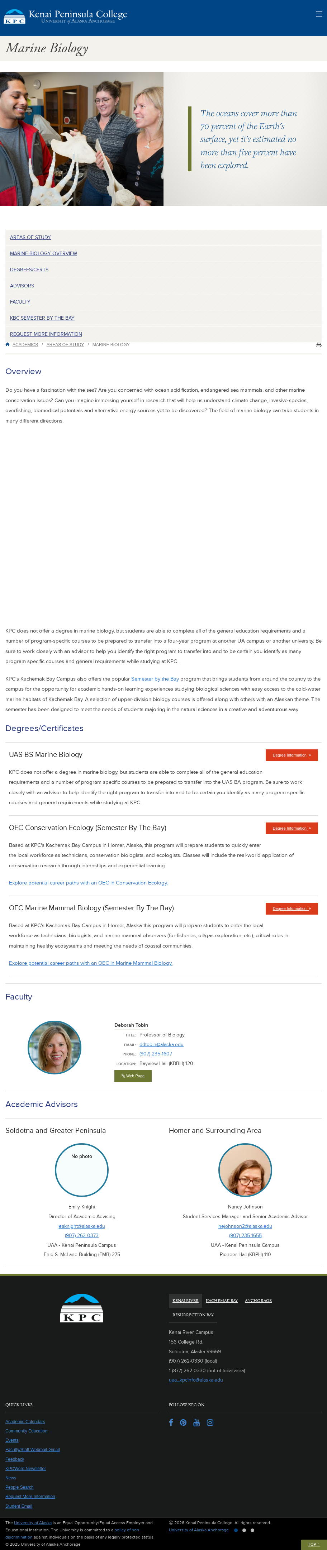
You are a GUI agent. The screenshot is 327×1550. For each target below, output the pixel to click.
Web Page (133, 1076)
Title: (130, 1035)
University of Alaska (33, 1523)
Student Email (18, 1506)
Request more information (46, 334)
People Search (19, 1487)
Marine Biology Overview (43, 254)
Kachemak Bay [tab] (222, 1300)
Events (12, 1440)
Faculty (20, 302)
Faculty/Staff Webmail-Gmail (32, 1449)
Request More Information (30, 1496)
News (10, 1477)
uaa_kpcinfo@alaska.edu (196, 1380)
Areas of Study (30, 237)
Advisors (22, 286)
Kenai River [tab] (185, 1300)
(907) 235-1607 (155, 1054)
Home (9, 344)
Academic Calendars (25, 1421)
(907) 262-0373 (82, 1235)
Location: (126, 1064)
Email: (130, 1045)
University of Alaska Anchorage (199, 1530)
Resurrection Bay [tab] (193, 1315)
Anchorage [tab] (258, 1300)
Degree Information (295, 757)
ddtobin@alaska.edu (161, 1044)
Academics (25, 344)
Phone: (129, 1054)
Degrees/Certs (29, 270)
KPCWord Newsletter (25, 1468)
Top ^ (314, 1544)
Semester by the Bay (155, 679)
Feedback (14, 1459)
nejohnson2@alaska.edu (245, 1226)
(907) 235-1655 (245, 1235)
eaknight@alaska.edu (82, 1226)
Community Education (26, 1431)
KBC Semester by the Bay (42, 318)
